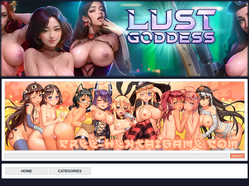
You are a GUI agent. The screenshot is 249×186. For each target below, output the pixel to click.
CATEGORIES (70, 171)
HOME (26, 171)
